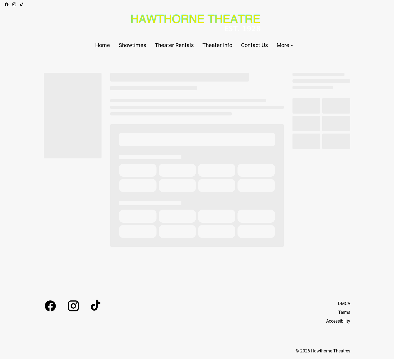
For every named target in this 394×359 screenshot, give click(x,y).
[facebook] (6, 4)
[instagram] (14, 4)
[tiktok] (22, 4)
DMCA (344, 303)
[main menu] (195, 45)
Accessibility (338, 321)
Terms (344, 312)
